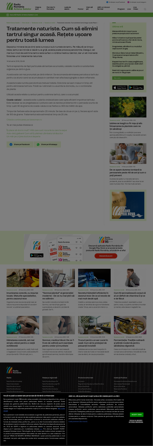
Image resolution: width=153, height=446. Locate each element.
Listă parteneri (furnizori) (78, 421)
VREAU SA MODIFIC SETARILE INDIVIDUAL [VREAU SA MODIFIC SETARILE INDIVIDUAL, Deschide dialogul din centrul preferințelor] (136, 421)
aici (41, 429)
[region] (76, 419)
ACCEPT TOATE (137, 414)
